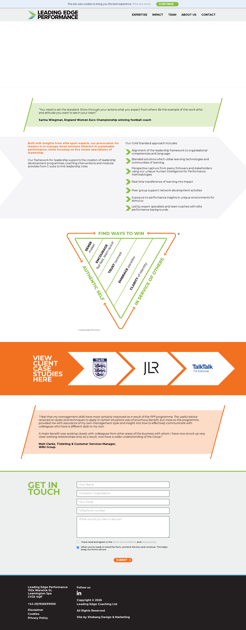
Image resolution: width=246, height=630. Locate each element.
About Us (188, 14)
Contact (208, 14)
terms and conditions (124, 542)
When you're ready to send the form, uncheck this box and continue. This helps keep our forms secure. (124, 548)
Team (172, 14)
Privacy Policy (38, 618)
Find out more (142, 3)
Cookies (33, 614)
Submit (121, 560)
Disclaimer (35, 610)
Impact (157, 14)
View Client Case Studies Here (48, 368)
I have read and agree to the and (118, 542)
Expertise (139, 14)
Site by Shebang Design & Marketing (103, 617)
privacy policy (149, 542)
